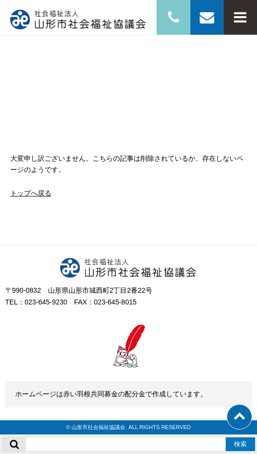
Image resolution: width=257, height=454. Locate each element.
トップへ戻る (30, 193)
